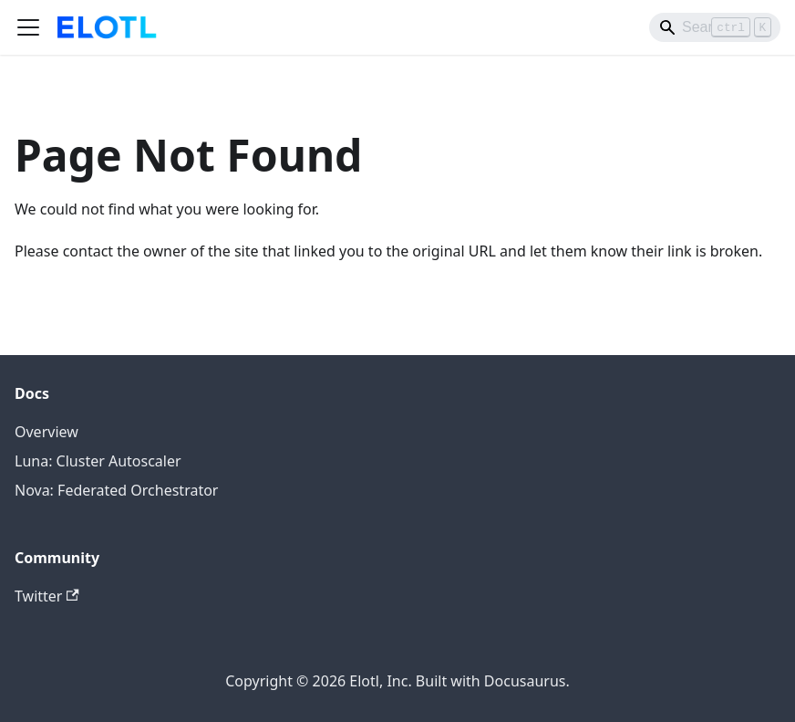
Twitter (47, 596)
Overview (46, 432)
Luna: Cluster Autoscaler (98, 461)
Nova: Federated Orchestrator (116, 490)
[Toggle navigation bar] (28, 27)
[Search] (714, 27)
